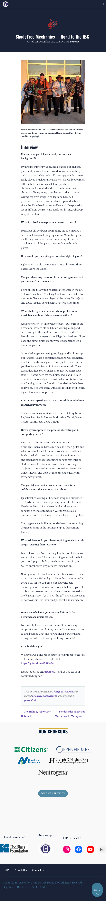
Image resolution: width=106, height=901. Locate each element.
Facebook (48, 671)
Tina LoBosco (72, 41)
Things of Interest (62, 691)
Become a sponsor (53, 793)
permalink (30, 700)
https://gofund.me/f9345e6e (37, 663)
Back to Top (97, 890)
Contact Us (38, 870)
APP (7, 870)
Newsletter (21, 870)
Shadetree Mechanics (44, 696)
